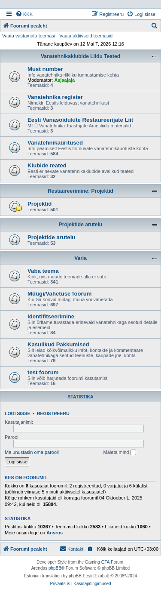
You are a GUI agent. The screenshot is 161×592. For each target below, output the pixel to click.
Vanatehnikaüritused (55, 142)
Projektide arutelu (80, 225)
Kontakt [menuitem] (71, 549)
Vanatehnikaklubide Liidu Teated (80, 56)
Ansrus (54, 532)
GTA (105, 562)
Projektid (39, 203)
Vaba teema (43, 271)
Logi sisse (17, 413)
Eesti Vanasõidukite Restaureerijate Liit (80, 120)
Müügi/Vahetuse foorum (59, 293)
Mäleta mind (119, 453)
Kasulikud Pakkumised (58, 344)
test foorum (43, 372)
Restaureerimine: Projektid (80, 191)
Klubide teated (47, 165)
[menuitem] (24, 14)
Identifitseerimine (50, 316)
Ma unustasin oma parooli (32, 452)
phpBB (55, 568)
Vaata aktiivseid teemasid (85, 35)
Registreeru (53, 413)
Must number (45, 69)
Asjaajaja (64, 80)
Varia (80, 258)
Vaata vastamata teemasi (28, 35)
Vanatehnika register (55, 97)
